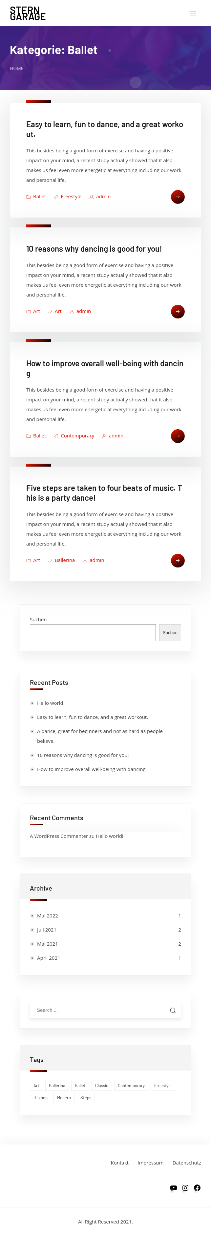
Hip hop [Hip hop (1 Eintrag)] (40, 1097)
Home (17, 68)
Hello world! (51, 703)
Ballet (39, 196)
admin (103, 196)
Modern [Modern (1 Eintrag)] (64, 1097)
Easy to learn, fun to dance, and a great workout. (92, 717)
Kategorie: (54, 49)
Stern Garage (28, 13)
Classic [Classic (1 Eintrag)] (101, 1085)
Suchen (38, 619)
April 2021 (48, 957)
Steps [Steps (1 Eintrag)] (85, 1097)
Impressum (150, 1162)
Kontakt (120, 1162)
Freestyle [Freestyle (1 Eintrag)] (163, 1085)
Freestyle (71, 196)
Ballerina (65, 560)
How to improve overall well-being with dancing (91, 769)
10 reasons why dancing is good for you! (94, 248)
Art (36, 311)
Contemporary (77, 435)
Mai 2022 (47, 915)
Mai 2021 (47, 943)
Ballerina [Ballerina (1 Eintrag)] (57, 1085)
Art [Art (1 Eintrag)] (36, 1085)
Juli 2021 (46, 929)
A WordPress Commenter (59, 836)
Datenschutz (187, 1162)
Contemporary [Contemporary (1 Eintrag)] (131, 1085)
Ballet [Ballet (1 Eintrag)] (80, 1085)
